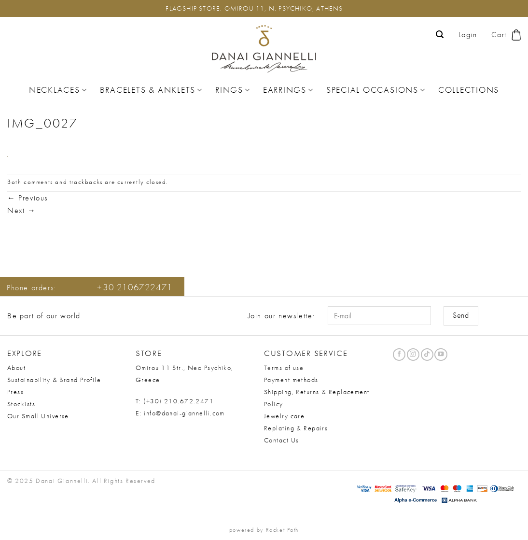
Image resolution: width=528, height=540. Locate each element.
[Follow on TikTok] (427, 354)
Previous (27, 198)
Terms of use (284, 367)
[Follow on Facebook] (399, 354)
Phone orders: (90, 288)
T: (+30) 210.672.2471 (175, 401)
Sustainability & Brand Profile (54, 379)
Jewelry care (284, 416)
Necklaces (58, 90)
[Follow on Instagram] (413, 354)
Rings (232, 90)
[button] (440, 34)
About (16, 367)
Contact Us (281, 440)
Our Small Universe (38, 416)
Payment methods (291, 379)
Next (21, 210)
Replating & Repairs (296, 428)
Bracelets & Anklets (151, 90)
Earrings (288, 90)
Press (15, 391)
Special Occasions (376, 90)
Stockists (21, 403)
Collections (468, 90)
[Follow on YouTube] (440, 354)
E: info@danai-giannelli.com (180, 413)
